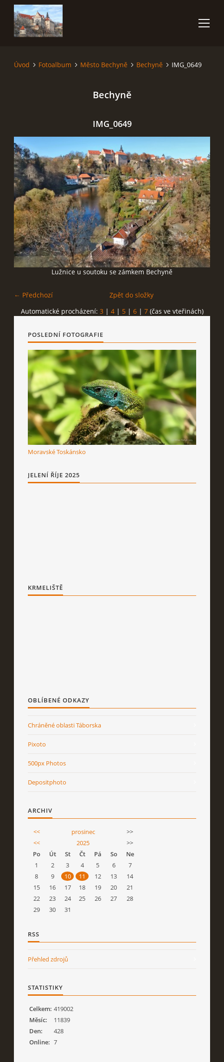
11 (82, 876)
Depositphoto (47, 782)
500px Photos (47, 763)
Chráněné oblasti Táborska (64, 725)
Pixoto (37, 744)
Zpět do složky (131, 295)
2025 (83, 843)
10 (67, 876)
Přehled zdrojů (48, 959)
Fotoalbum (54, 64)
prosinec (83, 832)
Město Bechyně (104, 64)
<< (36, 832)
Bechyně (149, 64)
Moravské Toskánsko (57, 452)
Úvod (22, 64)
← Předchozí (33, 295)
